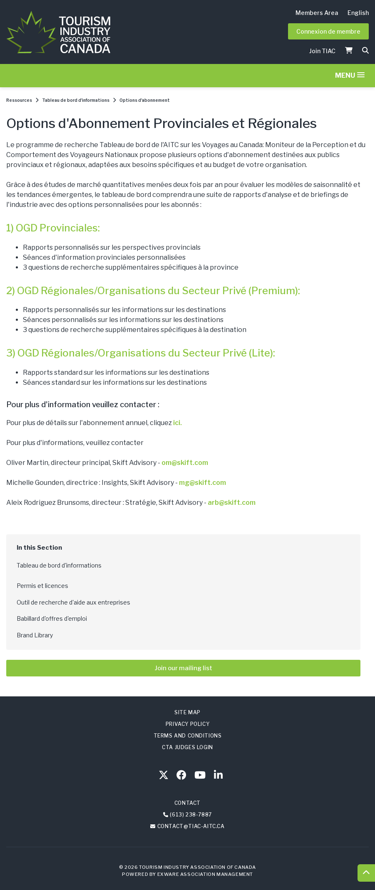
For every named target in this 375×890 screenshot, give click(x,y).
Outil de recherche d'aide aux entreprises (73, 602)
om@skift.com (184, 463)
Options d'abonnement (144, 100)
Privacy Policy (187, 724)
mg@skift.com (202, 483)
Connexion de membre (328, 31)
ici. (177, 423)
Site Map (187, 712)
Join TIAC (322, 50)
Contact (187, 803)
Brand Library (35, 635)
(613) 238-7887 (190, 814)
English (358, 12)
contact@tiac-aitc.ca (191, 826)
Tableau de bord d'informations (75, 100)
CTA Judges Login (187, 747)
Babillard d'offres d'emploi (52, 618)
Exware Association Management (205, 874)
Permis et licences (42, 585)
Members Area (317, 12)
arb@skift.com (232, 502)
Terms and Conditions (188, 736)
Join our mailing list (183, 668)
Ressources (19, 100)
